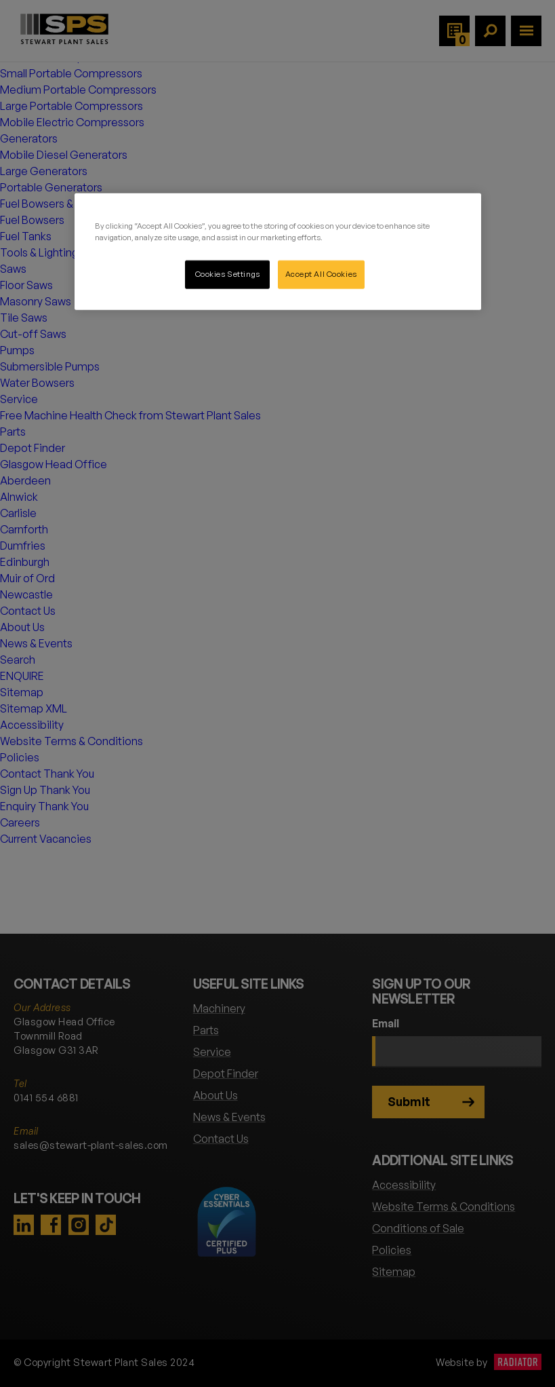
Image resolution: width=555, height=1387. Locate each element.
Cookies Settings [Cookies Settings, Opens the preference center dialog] (227, 273)
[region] (278, 251)
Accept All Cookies (321, 273)
